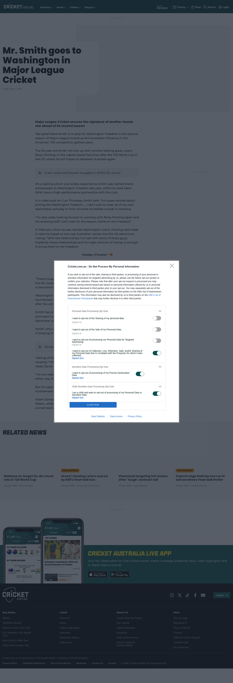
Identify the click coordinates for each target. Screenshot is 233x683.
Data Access (116, 416)
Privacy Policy (135, 416)
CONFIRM (93, 405)
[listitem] (116, 311)
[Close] (173, 267)
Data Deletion (98, 416)
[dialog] (116, 341)
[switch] (157, 318)
